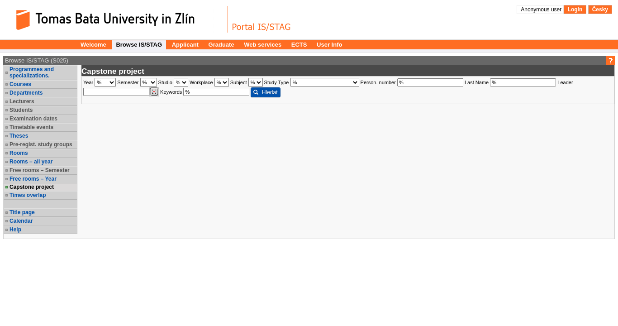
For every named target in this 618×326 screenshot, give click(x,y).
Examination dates (33, 118)
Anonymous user (542, 9)
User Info (329, 44)
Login (575, 9)
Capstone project (32, 187)
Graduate (221, 44)
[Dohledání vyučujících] (154, 91)
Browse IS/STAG (139, 44)
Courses (20, 84)
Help (15, 229)
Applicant (185, 44)
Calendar (21, 221)
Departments (26, 93)
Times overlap (28, 195)
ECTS (299, 44)
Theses (19, 136)
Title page (22, 212)
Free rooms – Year (33, 179)
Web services (262, 44)
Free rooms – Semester (40, 170)
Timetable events (31, 127)
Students (21, 110)
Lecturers (22, 101)
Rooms (19, 153)
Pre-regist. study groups (41, 144)
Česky (600, 9)
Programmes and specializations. (32, 72)
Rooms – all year (31, 161)
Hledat (265, 92)
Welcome (93, 44)
